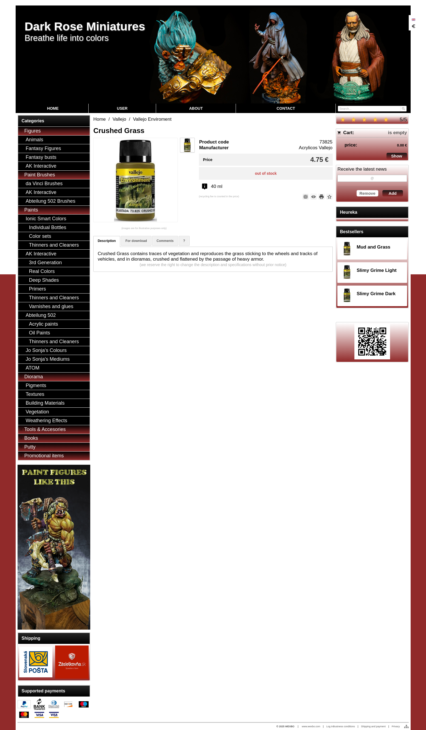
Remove (367, 193)
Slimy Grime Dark (376, 293)
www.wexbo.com (311, 726)
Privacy (396, 726)
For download (136, 241)
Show (396, 156)
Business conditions (344, 726)
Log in (329, 726)
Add (392, 193)
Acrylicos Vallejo (315, 147)
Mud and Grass (373, 247)
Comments (165, 241)
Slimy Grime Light (376, 270)
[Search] (403, 108)
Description (107, 241)
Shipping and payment (373, 726)
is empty (397, 132)
